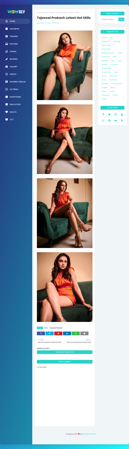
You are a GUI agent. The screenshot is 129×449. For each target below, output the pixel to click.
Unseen (115, 95)
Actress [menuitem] (11, 89)
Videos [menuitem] (10, 74)
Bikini (114, 57)
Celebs (119, 53)
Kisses (104, 80)
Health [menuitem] (10, 112)
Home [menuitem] (10, 21)
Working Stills (106, 68)
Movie (104, 91)
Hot (46, 328)
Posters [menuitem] (11, 43)
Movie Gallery (106, 45)
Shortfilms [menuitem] (13, 96)
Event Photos (106, 49)
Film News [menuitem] (12, 28)
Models (104, 64)
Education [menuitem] (12, 104)
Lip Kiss (112, 87)
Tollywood (105, 95)
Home (39, 13)
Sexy (112, 61)
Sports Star (113, 80)
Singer (116, 72)
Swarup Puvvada (44, 23)
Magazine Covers (108, 53)
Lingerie (104, 87)
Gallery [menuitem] (11, 66)
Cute (119, 61)
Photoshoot (106, 41)
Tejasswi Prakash (48, 13)
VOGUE (104, 99)
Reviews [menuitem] (11, 59)
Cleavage (116, 41)
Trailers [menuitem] (11, 36)
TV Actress (113, 64)
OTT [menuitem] (9, 119)
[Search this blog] (109, 19)
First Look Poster (116, 84)
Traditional (106, 57)
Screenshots (106, 72)
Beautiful (105, 61)
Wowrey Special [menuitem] (15, 81)
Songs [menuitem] (10, 51)
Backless (105, 84)
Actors (104, 76)
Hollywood (113, 76)
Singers (111, 91)
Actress (104, 38)
